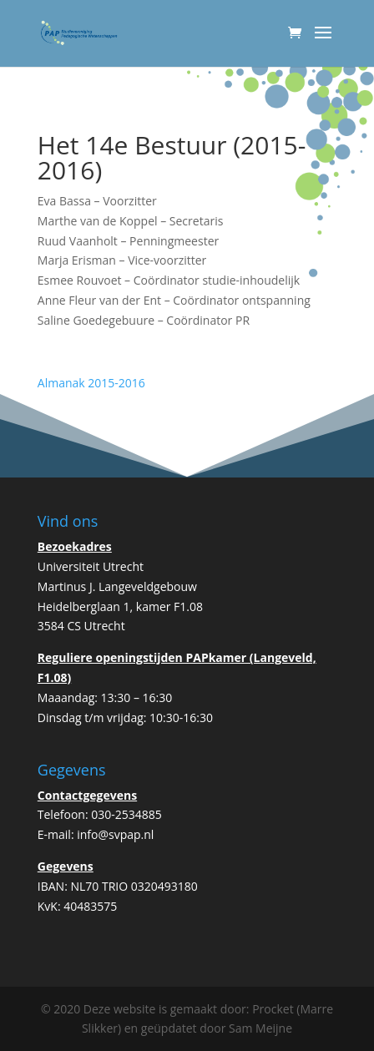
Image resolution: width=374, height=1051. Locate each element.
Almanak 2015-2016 (91, 383)
